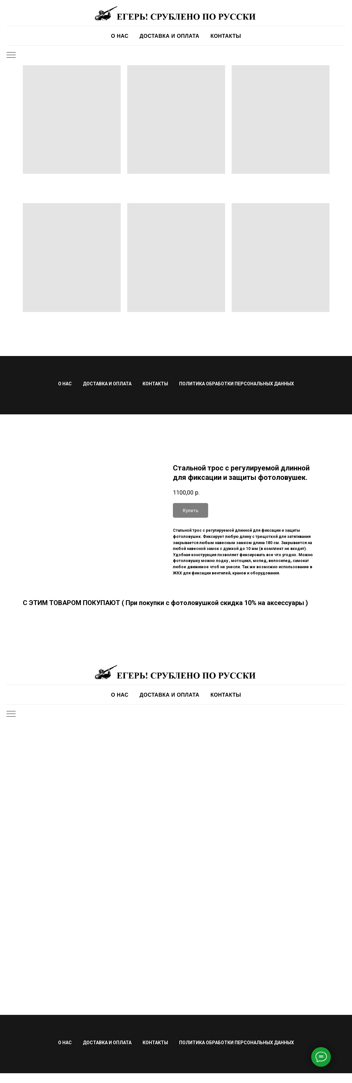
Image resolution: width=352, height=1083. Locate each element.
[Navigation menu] (11, 55)
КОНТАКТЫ (225, 36)
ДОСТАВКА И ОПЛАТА (169, 36)
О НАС (120, 36)
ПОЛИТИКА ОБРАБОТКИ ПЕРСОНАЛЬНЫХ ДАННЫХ (236, 383)
